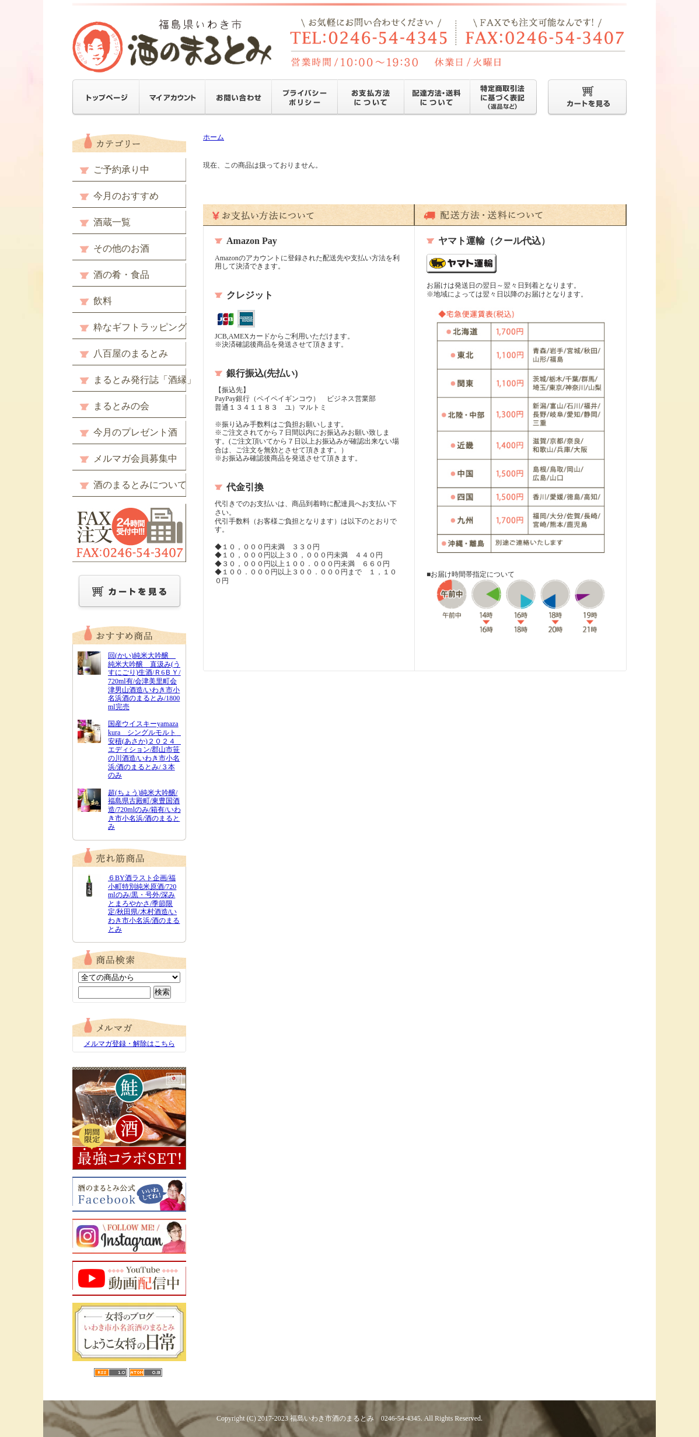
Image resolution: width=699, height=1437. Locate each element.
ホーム (213, 137)
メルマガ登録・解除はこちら (129, 1044)
